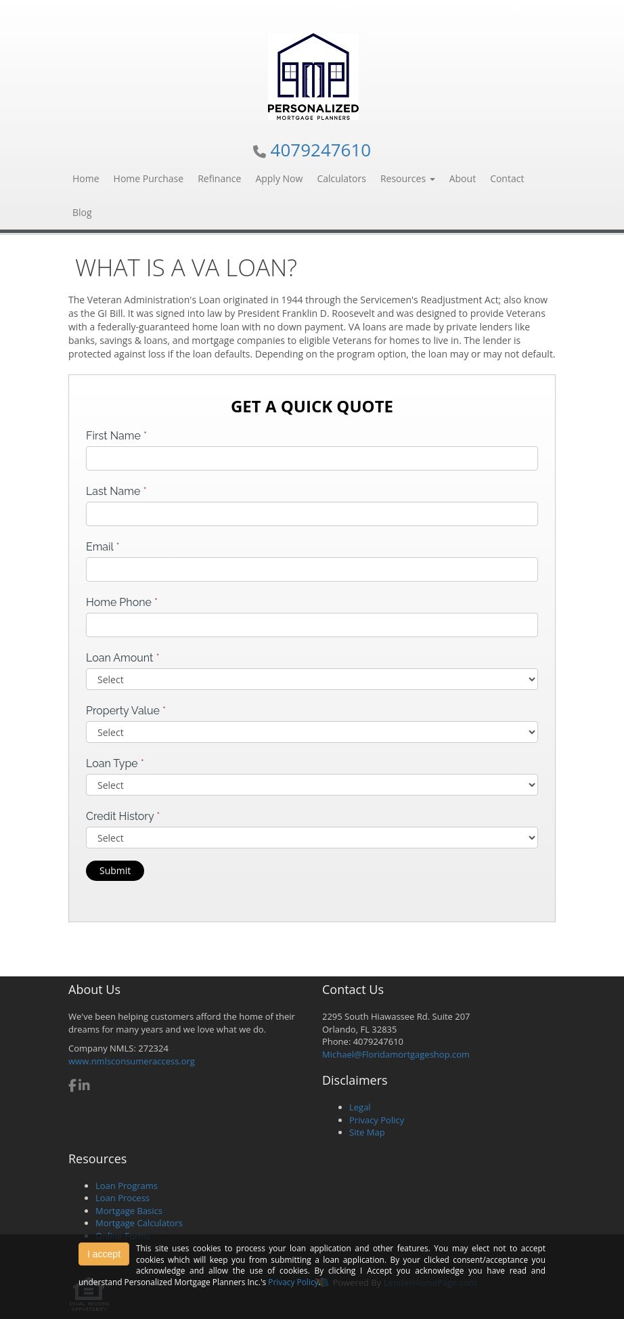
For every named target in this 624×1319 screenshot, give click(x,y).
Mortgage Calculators (139, 1223)
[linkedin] (84, 1087)
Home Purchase (149, 178)
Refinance (219, 178)
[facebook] (72, 1087)
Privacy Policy (376, 1120)
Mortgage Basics (128, 1211)
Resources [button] (407, 178)
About (462, 178)
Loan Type (115, 763)
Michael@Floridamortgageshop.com (396, 1054)
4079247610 (321, 149)
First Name (116, 435)
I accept (103, 1254)
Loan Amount (123, 657)
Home (85, 178)
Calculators (341, 178)
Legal (360, 1107)
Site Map (367, 1132)
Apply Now (279, 178)
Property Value (126, 710)
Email (103, 546)
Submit (115, 870)
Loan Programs (126, 1186)
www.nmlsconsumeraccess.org (131, 1061)
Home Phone (122, 602)
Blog (82, 212)
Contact (507, 178)
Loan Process (122, 1198)
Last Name (116, 491)
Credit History (123, 816)
